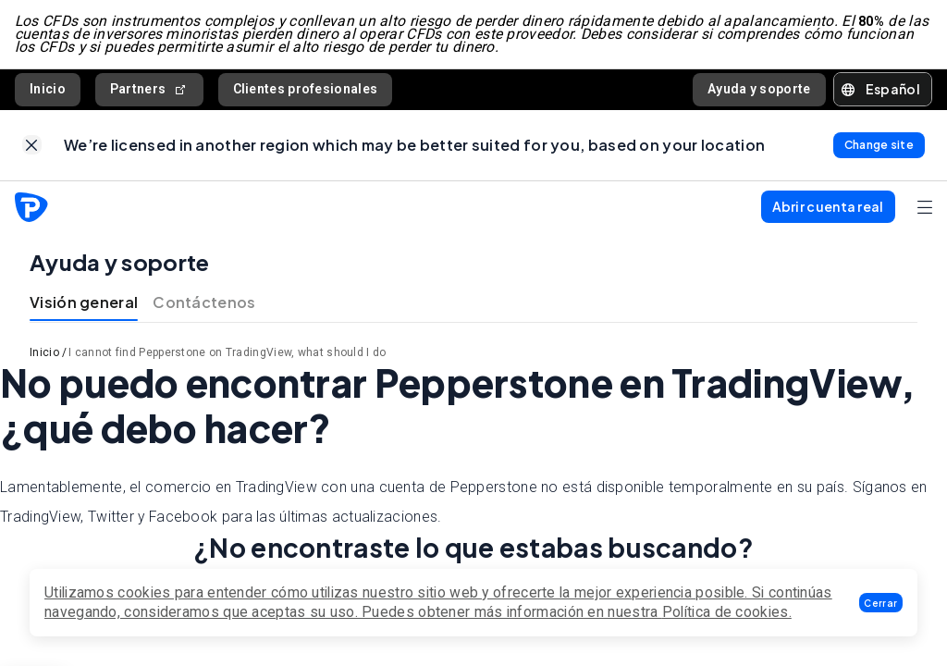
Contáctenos (204, 303)
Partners (149, 89)
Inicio (48, 88)
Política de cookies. (727, 612)
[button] (881, 602)
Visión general (84, 303)
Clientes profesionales (305, 88)
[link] (32, 145)
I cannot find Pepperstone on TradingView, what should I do (227, 353)
